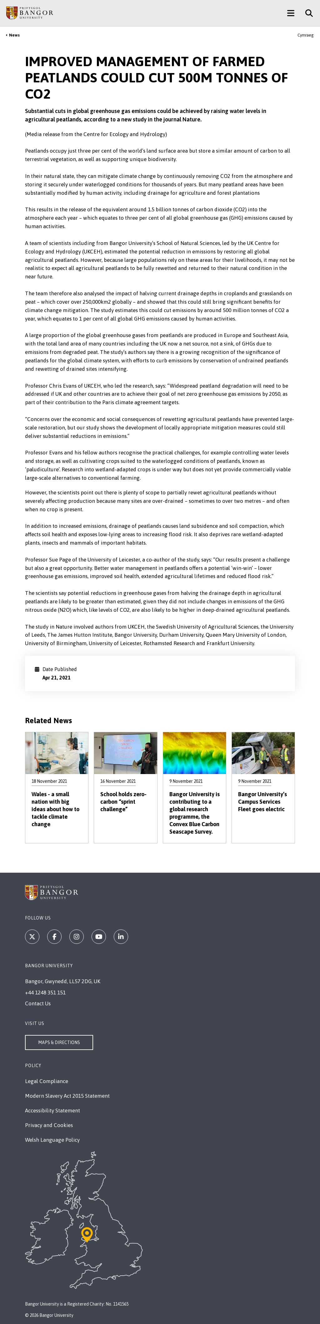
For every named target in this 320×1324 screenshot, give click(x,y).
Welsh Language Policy (52, 1140)
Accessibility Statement (52, 1110)
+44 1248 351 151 (45, 992)
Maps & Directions (59, 1042)
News (14, 35)
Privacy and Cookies (49, 1125)
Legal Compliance (46, 1081)
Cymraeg (306, 35)
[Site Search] (307, 13)
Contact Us (38, 1003)
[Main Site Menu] (291, 13)
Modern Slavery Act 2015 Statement (67, 1096)
